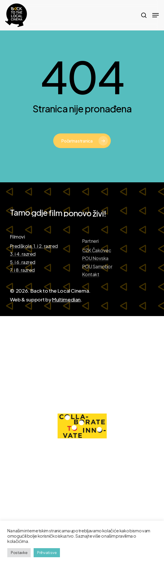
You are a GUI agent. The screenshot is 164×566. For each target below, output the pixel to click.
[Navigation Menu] (155, 15)
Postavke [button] (19, 552)
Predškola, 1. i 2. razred (34, 264)
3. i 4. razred (23, 272)
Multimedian (66, 299)
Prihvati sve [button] (46, 552)
